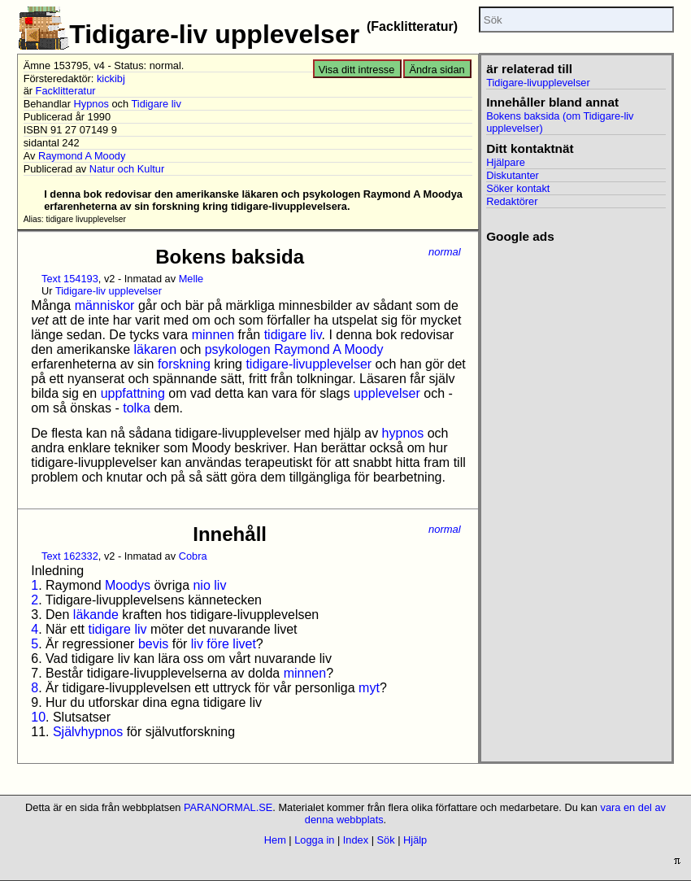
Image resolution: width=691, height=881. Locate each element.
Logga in (314, 840)
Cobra (193, 556)
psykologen (238, 349)
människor (105, 305)
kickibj (111, 78)
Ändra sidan (436, 69)
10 (38, 717)
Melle (191, 279)
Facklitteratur (66, 91)
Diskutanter (512, 175)
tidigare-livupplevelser (309, 364)
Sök (386, 840)
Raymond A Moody (81, 156)
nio (201, 585)
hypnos (403, 433)
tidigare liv (293, 335)
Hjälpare (505, 162)
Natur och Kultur (126, 169)
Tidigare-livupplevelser (538, 82)
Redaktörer (511, 201)
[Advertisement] (576, 325)
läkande (96, 614)
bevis (153, 644)
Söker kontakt (518, 188)
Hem (275, 840)
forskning (184, 364)
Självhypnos (88, 732)
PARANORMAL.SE (228, 807)
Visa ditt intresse (357, 69)
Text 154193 (69, 279)
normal (444, 252)
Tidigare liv (155, 104)
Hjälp (415, 840)
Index (355, 840)
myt (369, 688)
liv (220, 585)
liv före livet (223, 644)
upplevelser (387, 393)
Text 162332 (69, 556)
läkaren (155, 349)
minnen (213, 335)
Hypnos (91, 104)
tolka (136, 408)
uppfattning (133, 393)
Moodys (127, 585)
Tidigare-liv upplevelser (108, 291)
